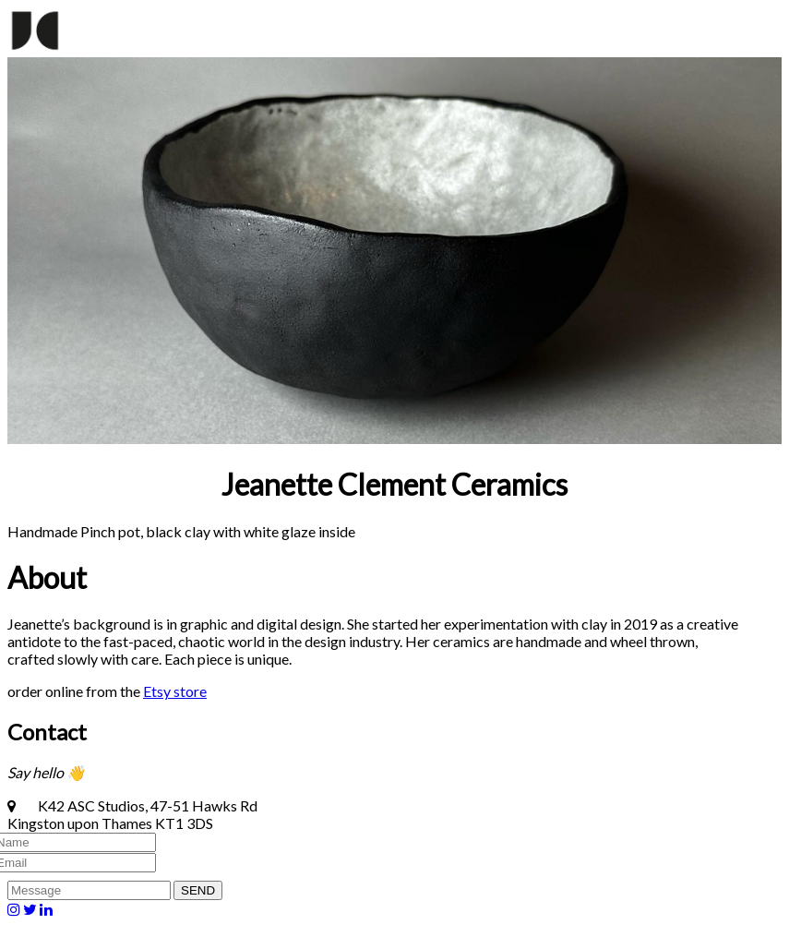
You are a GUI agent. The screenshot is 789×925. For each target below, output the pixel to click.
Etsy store (175, 691)
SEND (198, 890)
